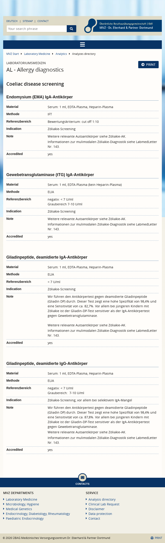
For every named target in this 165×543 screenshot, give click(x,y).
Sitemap (28, 21)
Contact (43, 21)
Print (150, 64)
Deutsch (11, 21)
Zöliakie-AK (116, 136)
